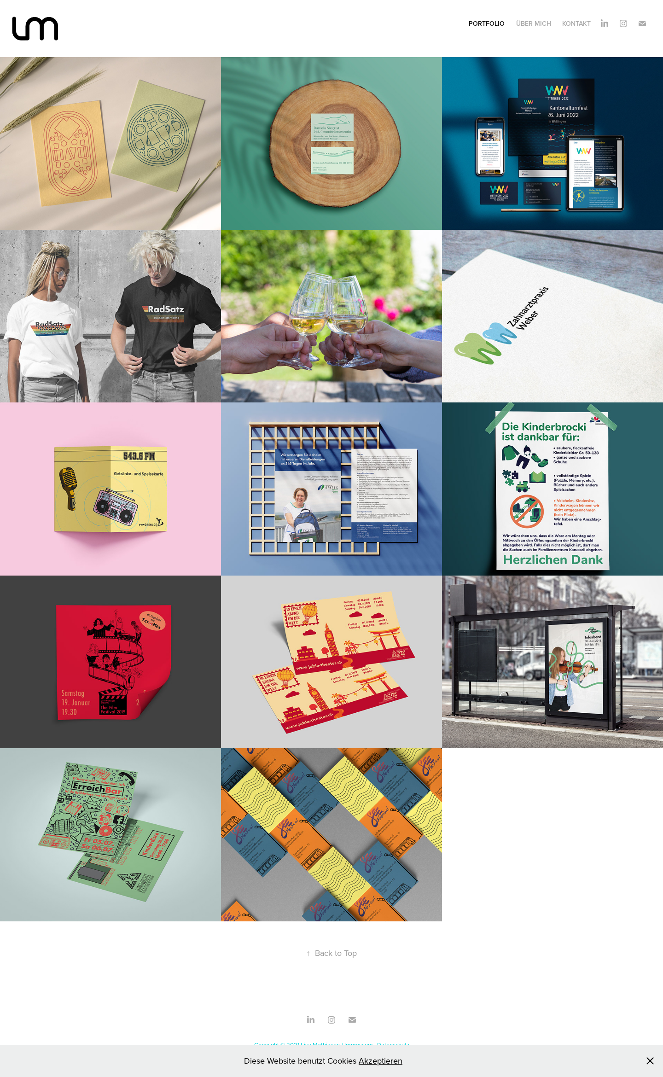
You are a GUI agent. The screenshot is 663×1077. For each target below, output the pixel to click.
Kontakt (576, 23)
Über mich (533, 23)
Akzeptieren (380, 1060)
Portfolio (487, 23)
